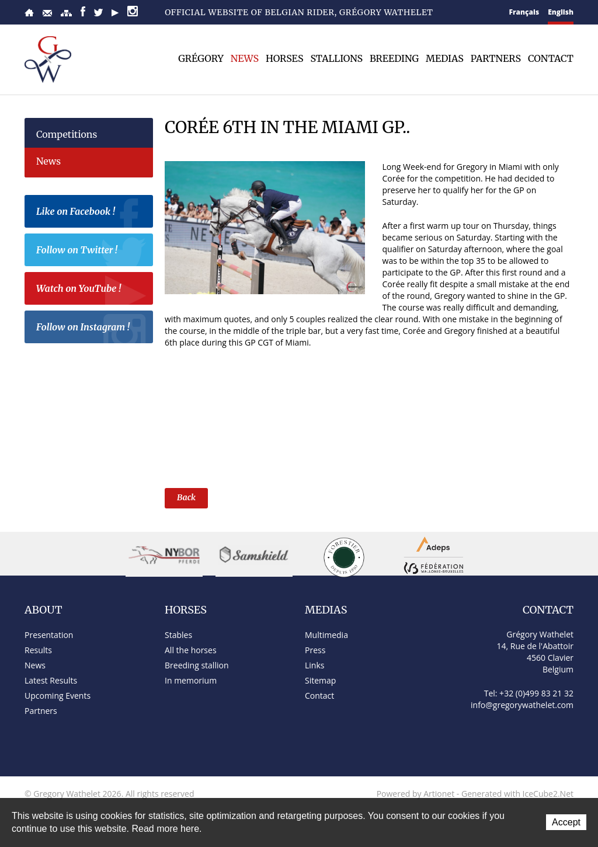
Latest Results (51, 680)
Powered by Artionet (416, 793)
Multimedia (326, 634)
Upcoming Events (58, 695)
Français (524, 12)
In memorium (191, 680)
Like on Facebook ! (91, 213)
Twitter (98, 12)
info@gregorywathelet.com (522, 704)
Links (314, 665)
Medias (445, 58)
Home (29, 12)
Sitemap (66, 13)
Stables (178, 634)
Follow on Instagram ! (91, 328)
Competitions (66, 134)
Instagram (132, 11)
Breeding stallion (196, 665)
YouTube (115, 12)
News (245, 58)
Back (186, 497)
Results (38, 650)
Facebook (83, 11)
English (560, 12)
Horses (284, 58)
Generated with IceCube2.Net (517, 793)
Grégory (201, 58)
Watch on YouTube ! (91, 290)
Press (315, 650)
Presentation (49, 634)
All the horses (191, 650)
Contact (47, 13)
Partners (496, 58)
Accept (566, 822)
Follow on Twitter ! (91, 251)
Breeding (394, 58)
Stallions (336, 58)
